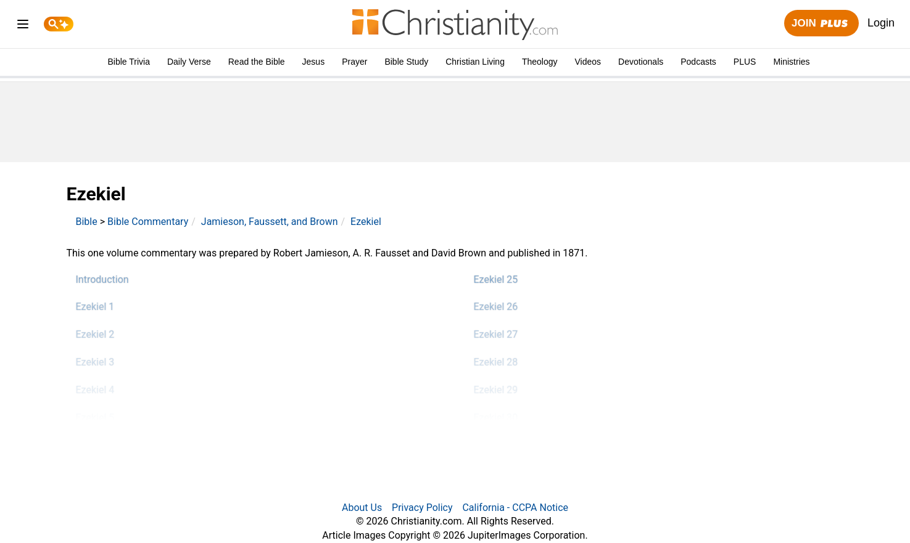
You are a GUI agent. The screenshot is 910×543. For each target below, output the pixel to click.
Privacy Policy (422, 507)
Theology (540, 62)
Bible (86, 221)
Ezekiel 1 (95, 306)
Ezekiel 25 (496, 279)
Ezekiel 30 (496, 417)
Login (881, 23)
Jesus (313, 62)
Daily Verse (189, 62)
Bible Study (406, 62)
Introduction (102, 279)
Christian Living (475, 62)
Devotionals (640, 62)
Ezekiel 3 (95, 362)
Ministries (791, 62)
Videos (588, 62)
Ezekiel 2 (95, 334)
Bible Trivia (128, 62)
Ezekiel (365, 221)
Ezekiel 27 (496, 334)
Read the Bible (256, 62)
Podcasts (698, 62)
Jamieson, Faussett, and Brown (269, 221)
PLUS (745, 62)
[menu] (22, 26)
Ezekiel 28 (496, 362)
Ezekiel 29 (496, 390)
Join (821, 23)
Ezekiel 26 (496, 306)
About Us (362, 507)
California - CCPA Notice (515, 507)
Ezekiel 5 (95, 417)
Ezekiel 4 (95, 390)
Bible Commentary (147, 221)
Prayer (354, 62)
